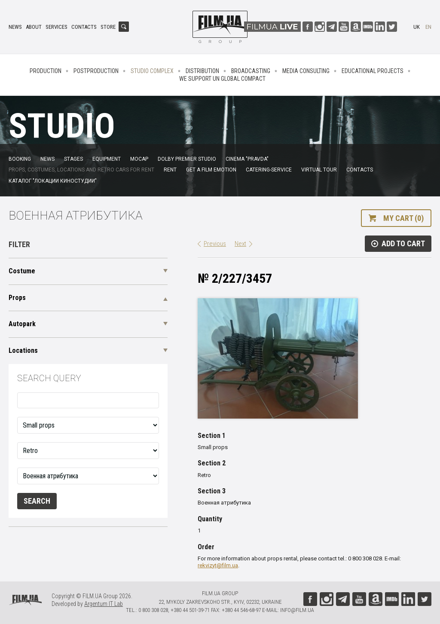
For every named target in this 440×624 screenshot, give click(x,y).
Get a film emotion (211, 170)
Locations (23, 350)
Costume (22, 271)
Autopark (22, 324)
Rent (170, 170)
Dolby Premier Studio (187, 159)
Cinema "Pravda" (247, 159)
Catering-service (269, 170)
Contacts (84, 27)
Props (17, 298)
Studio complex (152, 70)
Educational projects (372, 70)
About (34, 27)
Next (240, 244)
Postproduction (96, 70)
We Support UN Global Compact (222, 78)
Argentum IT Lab (103, 603)
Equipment (106, 159)
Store (108, 27)
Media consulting (306, 70)
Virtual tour (319, 170)
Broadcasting (250, 70)
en (428, 27)
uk (416, 27)
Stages (73, 159)
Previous (215, 244)
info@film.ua (297, 610)
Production (45, 70)
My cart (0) (403, 218)
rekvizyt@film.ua (218, 565)
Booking (20, 159)
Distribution (202, 70)
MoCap (139, 159)
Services (56, 27)
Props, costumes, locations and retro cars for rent (81, 170)
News (15, 27)
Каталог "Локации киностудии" (53, 181)
